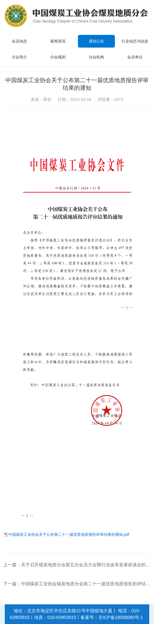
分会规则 (58, 57)
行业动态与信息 (135, 41)
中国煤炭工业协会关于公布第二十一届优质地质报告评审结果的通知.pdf (68, 534)
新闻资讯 (58, 41)
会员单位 (135, 57)
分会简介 (19, 57)
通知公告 (96, 41)
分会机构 (96, 57)
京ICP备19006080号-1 (120, 617)
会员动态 (19, 41)
